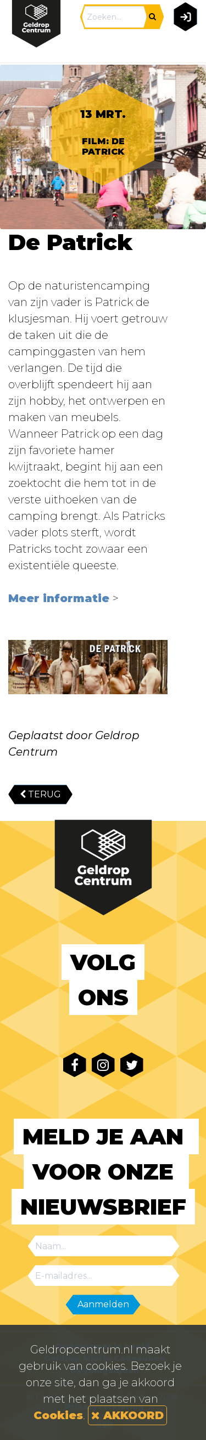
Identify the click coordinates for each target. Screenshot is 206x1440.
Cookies (58, 1415)
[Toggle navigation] (183, 47)
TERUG (40, 794)
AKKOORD (127, 1415)
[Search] (114, 17)
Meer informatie (60, 598)
